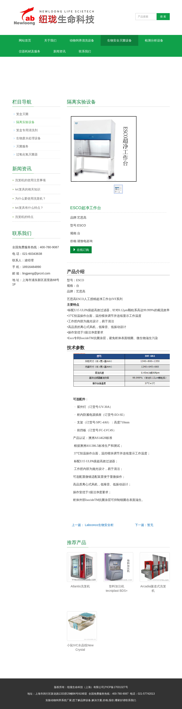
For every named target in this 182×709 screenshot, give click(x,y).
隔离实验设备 (25, 122)
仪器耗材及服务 (29, 51)
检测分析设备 (154, 40)
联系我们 (85, 51)
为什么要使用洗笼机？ (30, 198)
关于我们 (50, 40)
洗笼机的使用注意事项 (30, 180)
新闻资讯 (59, 51)
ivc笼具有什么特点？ (29, 207)
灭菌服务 (22, 146)
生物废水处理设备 (28, 138)
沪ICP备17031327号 (116, 687)
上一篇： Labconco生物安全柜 (93, 525)
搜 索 (163, 16)
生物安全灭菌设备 (119, 40)
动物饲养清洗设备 (82, 40)
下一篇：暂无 (144, 525)
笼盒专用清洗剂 (27, 130)
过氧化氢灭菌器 (27, 154)
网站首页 (25, 40)
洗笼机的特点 (24, 217)
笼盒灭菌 (22, 114)
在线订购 (81, 250)
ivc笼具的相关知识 (27, 189)
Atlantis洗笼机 (80, 586)
